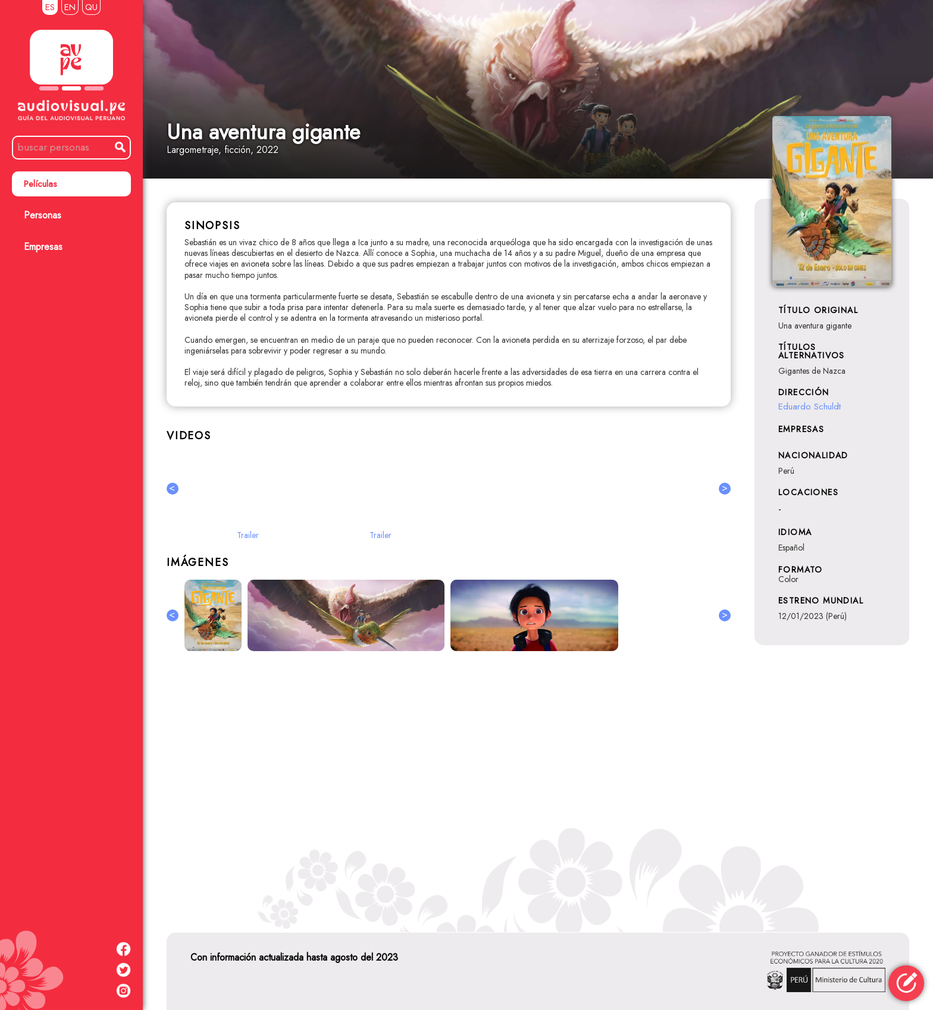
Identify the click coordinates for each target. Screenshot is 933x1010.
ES (50, 7)
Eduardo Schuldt (809, 406)
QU (91, 7)
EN (70, 7)
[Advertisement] (448, 789)
